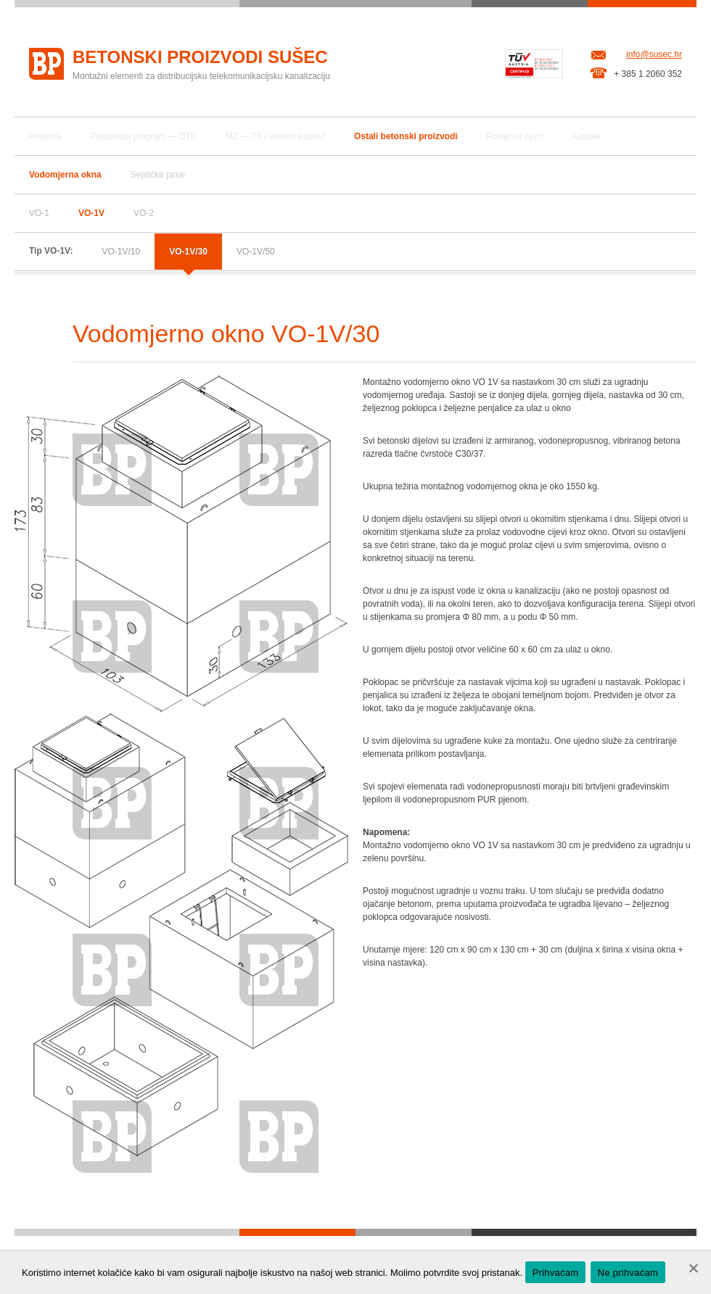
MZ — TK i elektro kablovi (275, 136)
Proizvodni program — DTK (143, 136)
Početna (45, 136)
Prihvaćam (556, 1272)
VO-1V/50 (256, 251)
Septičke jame (158, 175)
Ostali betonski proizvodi (406, 136)
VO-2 (143, 213)
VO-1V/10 (121, 251)
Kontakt (586, 136)
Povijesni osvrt (515, 136)
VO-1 (39, 213)
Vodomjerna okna (65, 175)
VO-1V (91, 213)
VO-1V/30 (188, 251)
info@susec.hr (654, 54)
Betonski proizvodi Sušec (200, 57)
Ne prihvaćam (628, 1272)
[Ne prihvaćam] (693, 1268)
